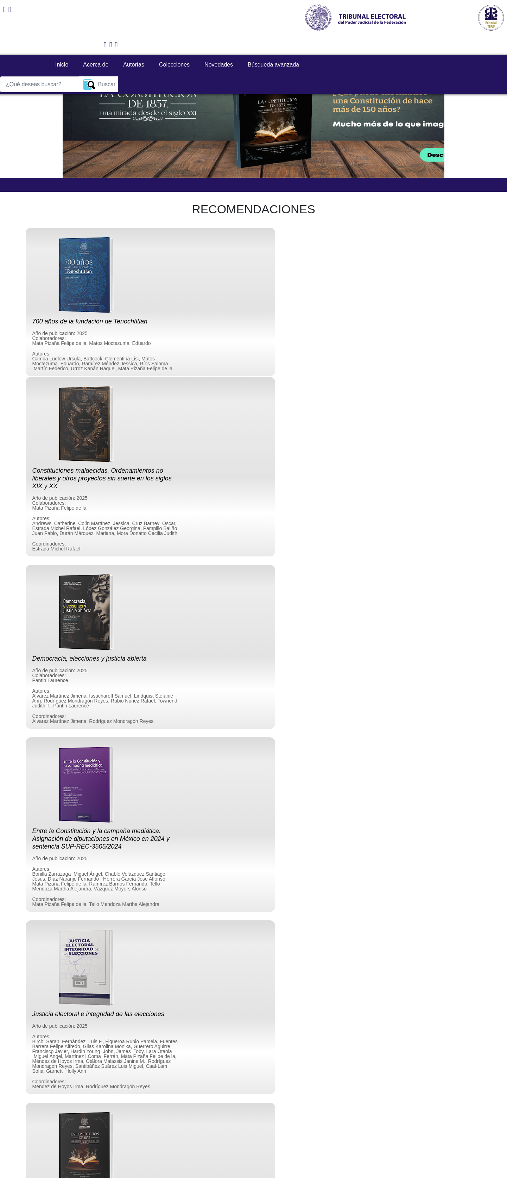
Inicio (52, 45)
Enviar (253, 1114)
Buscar (443, 45)
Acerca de (86, 45)
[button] (71, 66)
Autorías (124, 45)
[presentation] (83, 1087)
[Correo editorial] (9, 10)
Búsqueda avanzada (264, 45)
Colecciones (165, 45)
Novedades (209, 45)
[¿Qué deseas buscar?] (383, 45)
